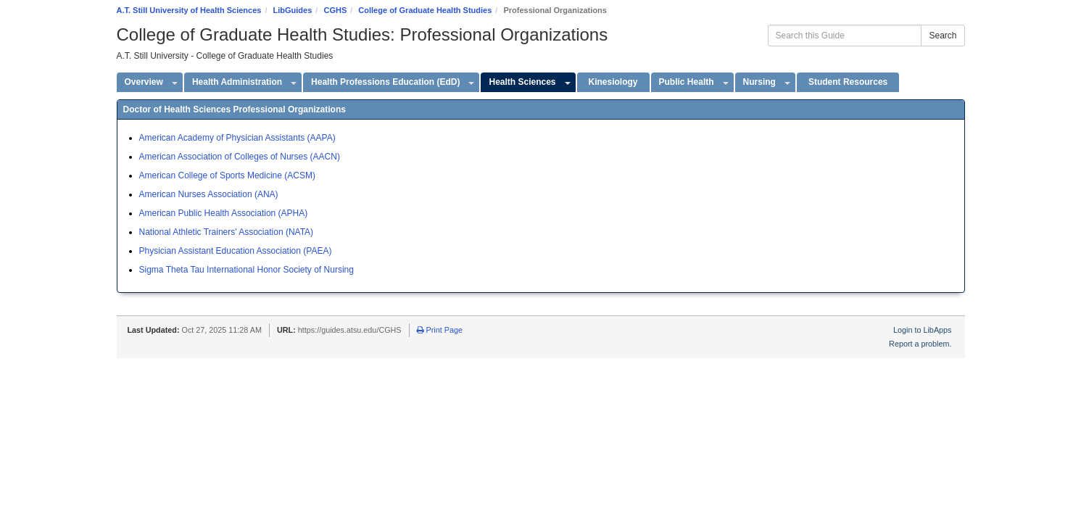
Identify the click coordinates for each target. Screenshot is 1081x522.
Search (942, 35)
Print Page (440, 330)
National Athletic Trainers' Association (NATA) (226, 232)
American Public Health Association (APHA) (223, 213)
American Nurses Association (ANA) (208, 194)
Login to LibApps (922, 330)
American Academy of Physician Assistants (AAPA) (237, 138)
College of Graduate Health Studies (425, 10)
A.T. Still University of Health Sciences (189, 10)
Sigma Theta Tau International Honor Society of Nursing (246, 270)
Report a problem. (920, 343)
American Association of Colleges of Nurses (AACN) (239, 157)
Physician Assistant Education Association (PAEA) (235, 251)
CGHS (335, 10)
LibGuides (292, 10)
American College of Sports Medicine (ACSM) (227, 175)
